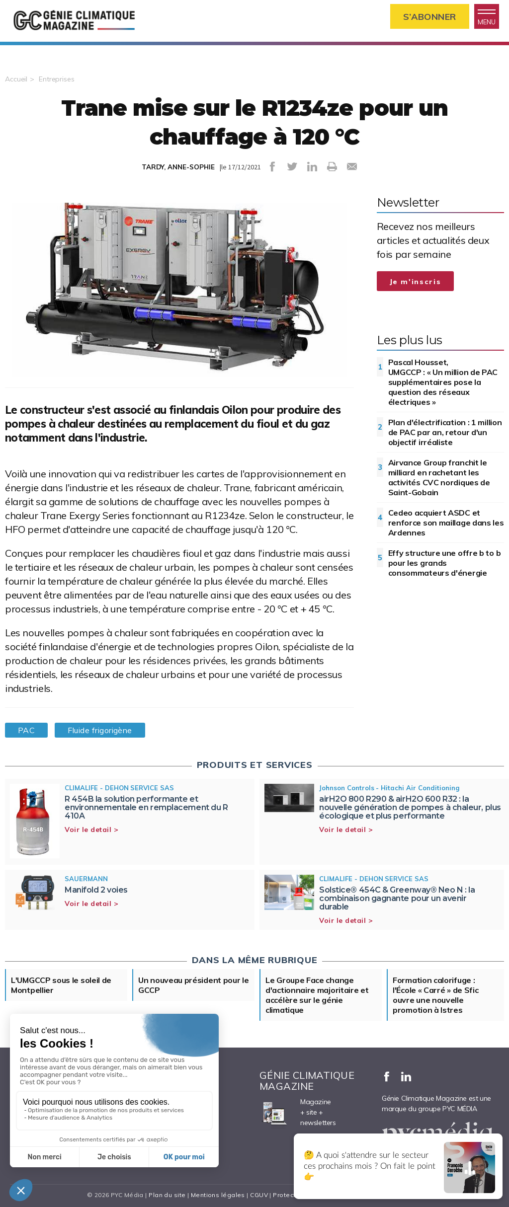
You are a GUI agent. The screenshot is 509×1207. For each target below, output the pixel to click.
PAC (26, 730)
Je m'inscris (415, 281)
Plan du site (167, 1195)
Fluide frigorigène (100, 730)
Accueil (16, 79)
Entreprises (57, 79)
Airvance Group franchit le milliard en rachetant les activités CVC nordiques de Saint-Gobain (439, 477)
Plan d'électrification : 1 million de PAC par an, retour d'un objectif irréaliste (445, 432)
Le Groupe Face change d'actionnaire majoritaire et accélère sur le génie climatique (317, 995)
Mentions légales (218, 1195)
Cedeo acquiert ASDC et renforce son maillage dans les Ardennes (446, 522)
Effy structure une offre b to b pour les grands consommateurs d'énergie (444, 563)
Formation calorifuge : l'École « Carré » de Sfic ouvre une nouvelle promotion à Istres (436, 995)
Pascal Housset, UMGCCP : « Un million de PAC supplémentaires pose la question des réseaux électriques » (443, 382)
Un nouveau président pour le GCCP (193, 985)
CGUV (259, 1195)
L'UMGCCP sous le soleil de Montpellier (61, 985)
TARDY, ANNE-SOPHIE (178, 167)
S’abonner (429, 16)
